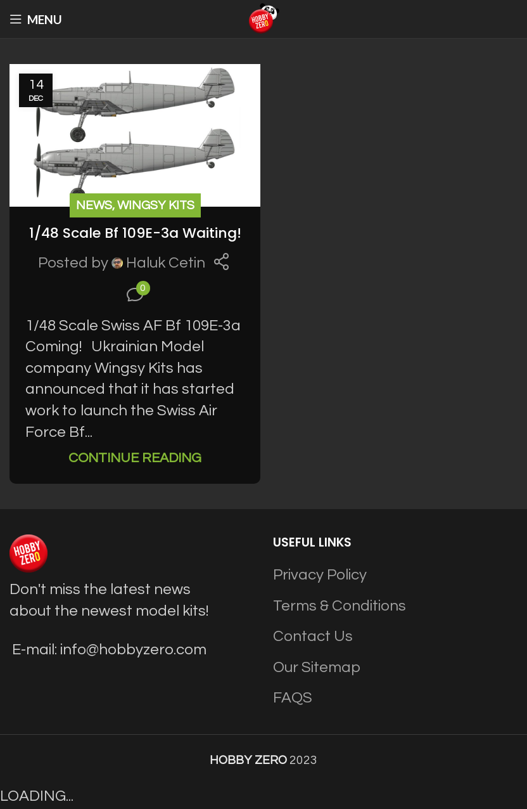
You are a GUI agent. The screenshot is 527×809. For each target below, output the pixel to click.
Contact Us (313, 636)
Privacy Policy (320, 575)
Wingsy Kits (155, 205)
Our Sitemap (316, 667)
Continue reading (134, 458)
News (94, 205)
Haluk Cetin (165, 263)
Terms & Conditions (339, 606)
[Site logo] (263, 18)
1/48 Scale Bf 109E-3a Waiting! (135, 233)
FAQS (292, 698)
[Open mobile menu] (35, 19)
